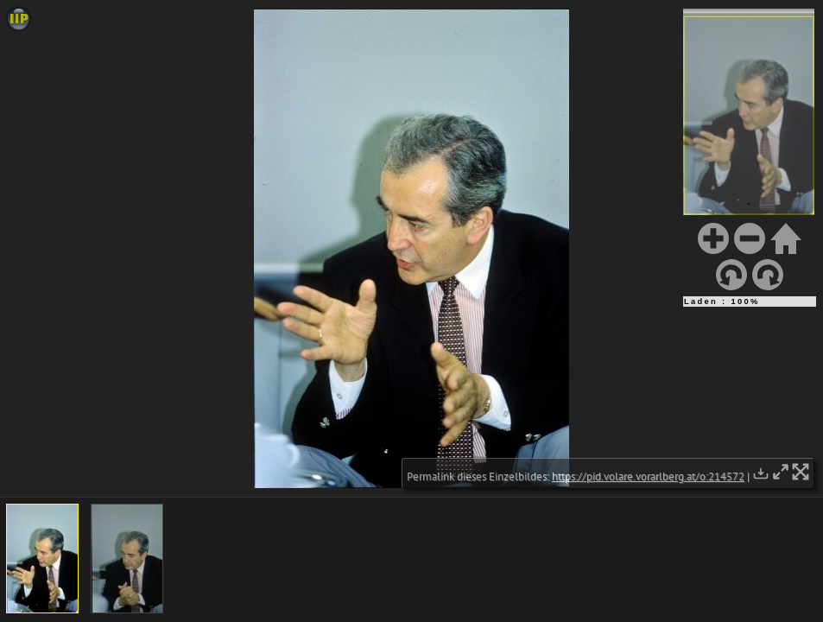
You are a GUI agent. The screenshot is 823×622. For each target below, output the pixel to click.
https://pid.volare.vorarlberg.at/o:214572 (648, 476)
